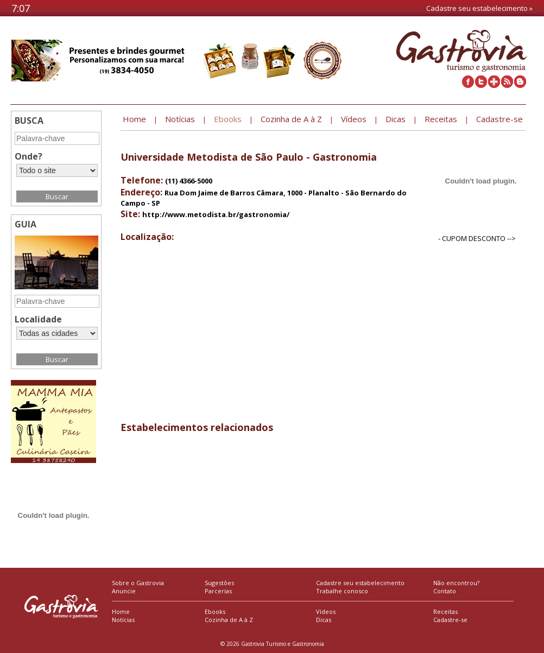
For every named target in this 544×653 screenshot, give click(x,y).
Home (121, 611)
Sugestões (219, 583)
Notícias (123, 620)
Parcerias (218, 591)
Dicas (323, 620)
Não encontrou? (456, 583)
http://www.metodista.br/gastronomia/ (215, 214)
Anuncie (124, 591)
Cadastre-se (450, 620)
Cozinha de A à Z (229, 620)
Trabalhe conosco (342, 591)
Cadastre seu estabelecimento (360, 583)
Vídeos (326, 611)
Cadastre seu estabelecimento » (479, 8)
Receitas (445, 611)
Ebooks (215, 611)
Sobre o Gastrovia (138, 583)
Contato (444, 591)
